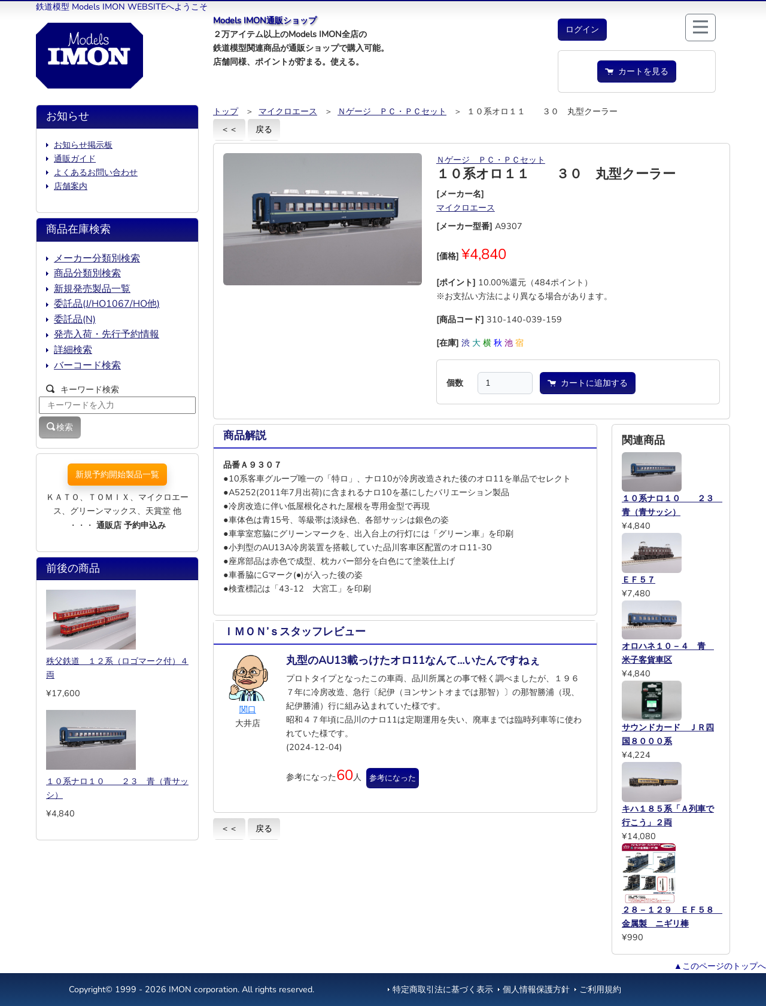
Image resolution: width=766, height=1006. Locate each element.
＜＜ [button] (229, 129)
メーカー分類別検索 (97, 258)
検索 (60, 427)
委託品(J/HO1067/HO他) (107, 303)
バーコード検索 (87, 365)
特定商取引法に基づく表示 (443, 989)
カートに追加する (588, 383)
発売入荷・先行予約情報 (106, 334)
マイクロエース (288, 111)
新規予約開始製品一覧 (117, 474)
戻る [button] (264, 129)
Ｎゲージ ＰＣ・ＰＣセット (392, 111)
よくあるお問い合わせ (96, 172)
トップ (225, 111)
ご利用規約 (600, 989)
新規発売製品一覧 (92, 288)
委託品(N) (75, 319)
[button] (582, 30)
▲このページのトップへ (720, 966)
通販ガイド (75, 158)
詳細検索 (73, 349)
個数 (454, 383)
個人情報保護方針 (536, 989)
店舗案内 (70, 186)
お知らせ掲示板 (83, 145)
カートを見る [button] (636, 71)
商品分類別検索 (87, 273)
